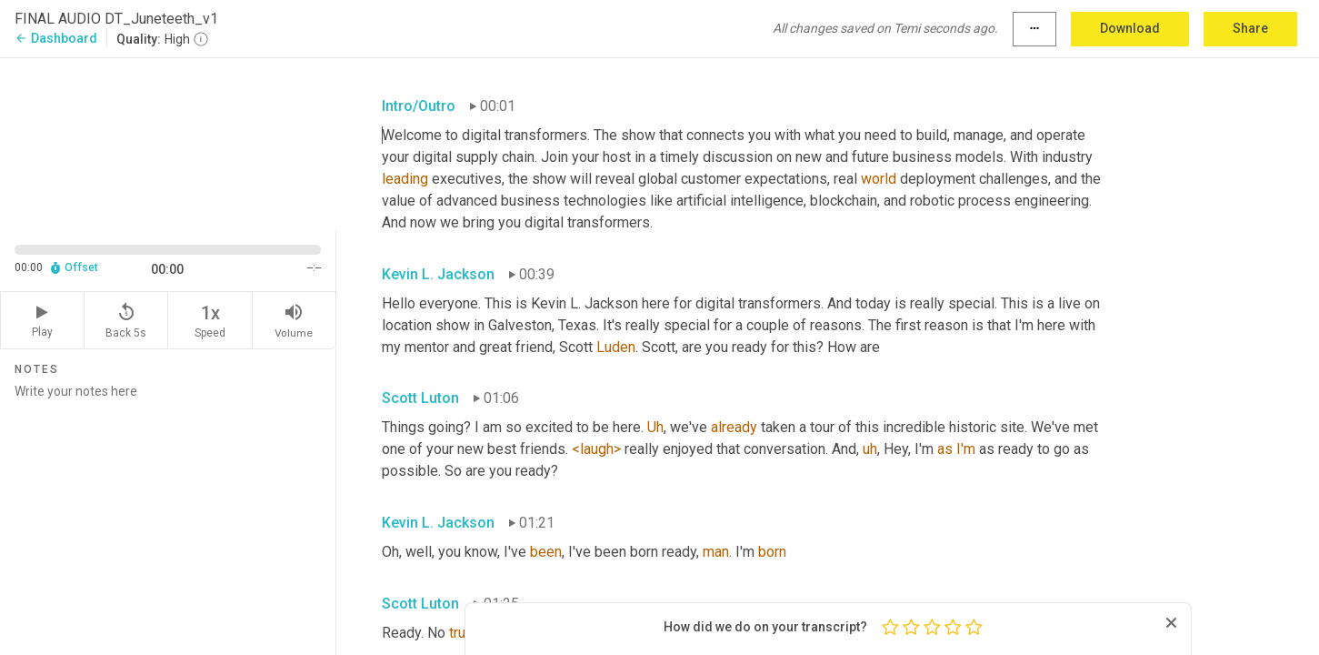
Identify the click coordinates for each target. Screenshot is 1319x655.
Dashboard (56, 38)
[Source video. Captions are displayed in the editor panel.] (168, 142)
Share (1250, 28)
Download (1130, 28)
